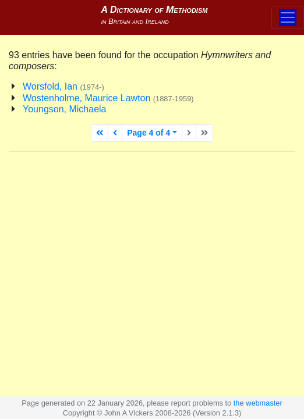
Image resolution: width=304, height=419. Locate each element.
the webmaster (258, 403)
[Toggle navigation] (287, 17)
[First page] (99, 133)
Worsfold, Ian (63, 86)
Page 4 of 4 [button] (148, 132)
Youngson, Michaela (65, 109)
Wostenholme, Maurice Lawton (108, 98)
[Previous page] (115, 133)
